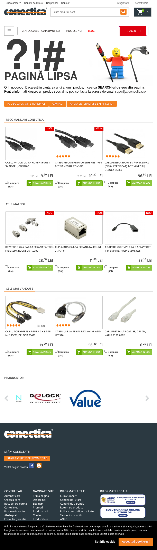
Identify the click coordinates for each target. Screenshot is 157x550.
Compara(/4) (13, 184)
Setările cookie (105, 541)
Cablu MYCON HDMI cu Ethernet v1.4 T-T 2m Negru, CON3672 (78, 165)
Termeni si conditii (71, 515)
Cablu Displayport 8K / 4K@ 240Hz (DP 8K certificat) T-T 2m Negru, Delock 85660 (127, 166)
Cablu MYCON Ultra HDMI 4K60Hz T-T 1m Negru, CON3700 (29, 165)
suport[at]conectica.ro (130, 91)
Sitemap (38, 504)
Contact (65, 3)
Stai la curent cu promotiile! (41, 31)
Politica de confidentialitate (77, 511)
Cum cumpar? (13, 3)
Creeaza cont (12, 500)
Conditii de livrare (33, 3)
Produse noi (74, 31)
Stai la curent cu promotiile (27, 458)
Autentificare (12, 496)
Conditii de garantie (72, 504)
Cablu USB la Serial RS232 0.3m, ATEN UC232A (78, 333)
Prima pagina (41, 496)
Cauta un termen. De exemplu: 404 (92, 104)
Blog (91, 31)
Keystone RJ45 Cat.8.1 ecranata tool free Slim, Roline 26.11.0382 (29, 249)
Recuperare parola (15, 504)
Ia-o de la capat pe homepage (26, 104)
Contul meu (11, 507)
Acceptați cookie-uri (136, 541)
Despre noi (52, 3)
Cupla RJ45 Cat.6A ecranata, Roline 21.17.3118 (78, 249)
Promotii (133, 31)
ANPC (63, 519)
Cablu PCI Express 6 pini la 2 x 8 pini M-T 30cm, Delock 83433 (27, 333)
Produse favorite (14, 511)
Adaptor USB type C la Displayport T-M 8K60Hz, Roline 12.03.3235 (128, 249)
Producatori (40, 519)
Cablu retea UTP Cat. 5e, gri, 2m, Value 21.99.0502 (125, 333)
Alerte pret (10, 515)
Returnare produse (71, 507)
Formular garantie (15, 519)
